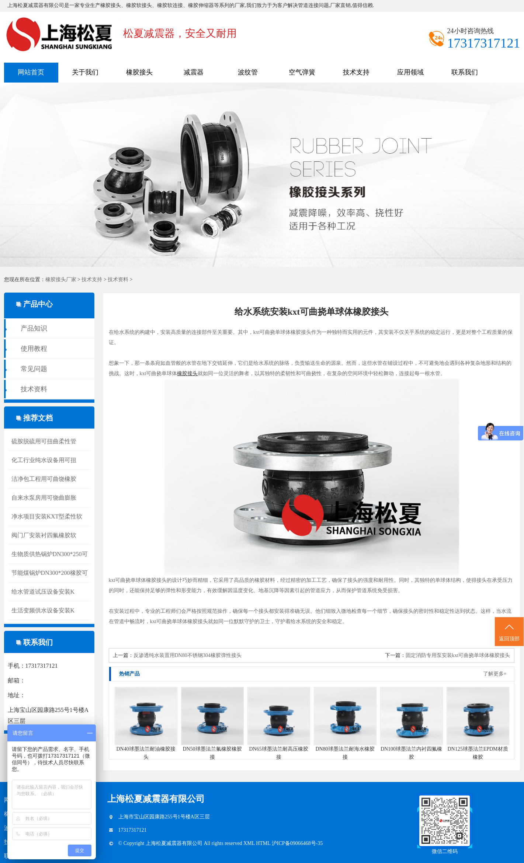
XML (249, 843)
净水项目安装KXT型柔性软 (47, 516)
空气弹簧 (302, 72)
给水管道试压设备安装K (43, 591)
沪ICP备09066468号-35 (297, 843)
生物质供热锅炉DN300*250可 (49, 554)
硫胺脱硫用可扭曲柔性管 (43, 441)
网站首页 (31, 72)
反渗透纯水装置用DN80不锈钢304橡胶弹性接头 (187, 655)
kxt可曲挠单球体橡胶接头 (282, 332)
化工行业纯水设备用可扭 (43, 460)
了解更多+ (495, 674)
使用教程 (34, 348)
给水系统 (124, 332)
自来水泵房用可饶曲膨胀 (43, 498)
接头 (481, 580)
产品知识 (34, 328)
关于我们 (85, 72)
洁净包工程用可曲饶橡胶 (43, 479)
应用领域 (410, 72)
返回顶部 (509, 632)
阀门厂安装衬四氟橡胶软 (43, 535)
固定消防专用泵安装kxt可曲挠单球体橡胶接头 (458, 655)
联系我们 (464, 72)
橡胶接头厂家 (60, 279)
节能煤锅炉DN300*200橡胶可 (49, 573)
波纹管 (248, 72)
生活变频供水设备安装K (43, 610)
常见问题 (34, 369)
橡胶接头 (139, 72)
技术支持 (356, 72)
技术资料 (118, 279)
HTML (264, 843)
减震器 (194, 72)
